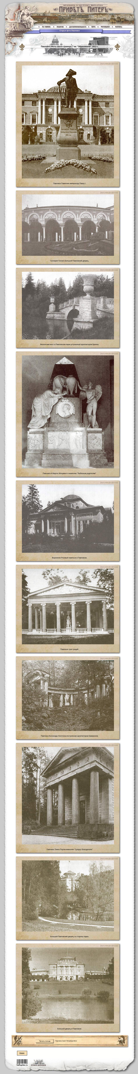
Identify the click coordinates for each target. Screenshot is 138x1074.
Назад (21, 1053)
